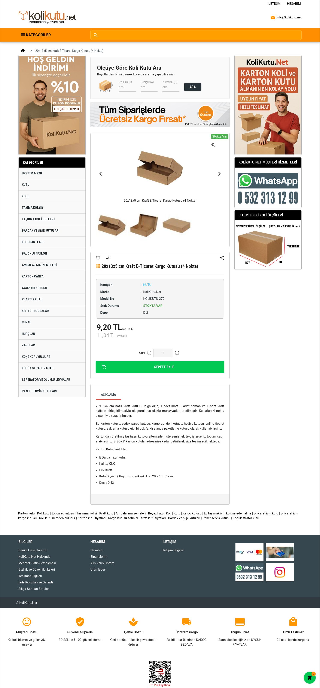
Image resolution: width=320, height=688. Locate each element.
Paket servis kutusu (216, 518)
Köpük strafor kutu (246, 518)
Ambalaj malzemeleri (131, 513)
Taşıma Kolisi (32, 208)
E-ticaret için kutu (266, 513)
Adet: (142, 352)
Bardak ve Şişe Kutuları (40, 230)
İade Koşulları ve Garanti (35, 582)
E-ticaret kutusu (63, 513)
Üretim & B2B (32, 173)
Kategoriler (38, 35)
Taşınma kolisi (86, 513)
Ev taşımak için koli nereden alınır (227, 513)
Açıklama (108, 394)
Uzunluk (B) (125, 82)
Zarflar (28, 345)
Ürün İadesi (98, 569)
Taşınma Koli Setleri (38, 219)
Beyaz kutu (156, 513)
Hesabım (294, 4)
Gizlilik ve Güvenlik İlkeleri (36, 569)
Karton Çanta (32, 276)
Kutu (25, 185)
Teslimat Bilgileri (30, 576)
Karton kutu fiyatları (92, 518)
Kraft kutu (106, 513)
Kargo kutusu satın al (123, 518)
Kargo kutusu (192, 513)
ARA (193, 87)
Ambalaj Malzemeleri (39, 265)
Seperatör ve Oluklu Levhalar (46, 380)
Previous (100, 173)
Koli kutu (43, 513)
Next (219, 173)
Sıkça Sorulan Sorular (33, 589)
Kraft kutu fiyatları (153, 518)
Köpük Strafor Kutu (38, 368)
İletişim (274, 4)
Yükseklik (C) (169, 82)
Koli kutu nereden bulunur (57, 518)
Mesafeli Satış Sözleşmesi (37, 563)
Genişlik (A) (147, 82)
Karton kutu (26, 513)
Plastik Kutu (32, 299)
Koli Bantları (32, 242)
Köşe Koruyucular (36, 357)
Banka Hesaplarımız (32, 550)
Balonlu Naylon (34, 253)
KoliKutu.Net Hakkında (34, 557)
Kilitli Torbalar (35, 311)
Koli (25, 196)
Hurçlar (28, 334)
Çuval (26, 322)
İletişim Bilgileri (173, 550)
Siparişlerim (98, 557)
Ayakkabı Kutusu (34, 288)
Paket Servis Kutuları (39, 391)
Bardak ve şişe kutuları (184, 518)
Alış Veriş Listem (102, 563)
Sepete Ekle (138, 367)
